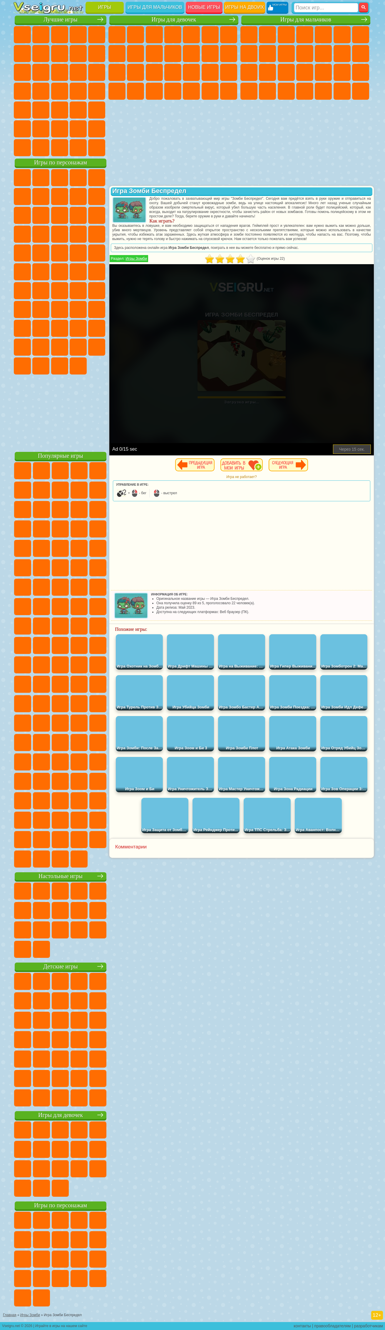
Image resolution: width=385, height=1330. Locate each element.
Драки (342, 53)
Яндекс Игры (40, 53)
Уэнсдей (78, 347)
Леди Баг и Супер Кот (96, 196)
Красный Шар (59, 196)
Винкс (228, 91)
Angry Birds (78, 215)
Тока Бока (96, 328)
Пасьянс (22, 91)
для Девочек (40, 34)
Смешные (22, 72)
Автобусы (304, 91)
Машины (248, 53)
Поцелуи (228, 53)
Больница (172, 72)
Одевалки (191, 53)
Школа (78, 128)
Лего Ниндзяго (96, 177)
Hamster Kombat (59, 365)
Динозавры (78, 91)
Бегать (342, 91)
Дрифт (286, 91)
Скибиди (22, 365)
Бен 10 (267, 91)
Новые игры (204, 7)
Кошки (172, 53)
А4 (40, 309)
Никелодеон (40, 128)
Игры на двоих (244, 7)
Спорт (96, 53)
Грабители (342, 72)
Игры (104, 7)
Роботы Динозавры (304, 72)
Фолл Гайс (40, 290)
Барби (172, 34)
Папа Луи (116, 72)
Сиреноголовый (59, 290)
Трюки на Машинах (59, 110)
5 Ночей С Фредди (22, 196)
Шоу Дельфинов (22, 234)
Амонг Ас (78, 290)
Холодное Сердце (154, 53)
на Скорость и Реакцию (40, 110)
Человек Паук (78, 253)
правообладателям (332, 1326)
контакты (302, 1326)
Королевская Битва (342, 34)
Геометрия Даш (78, 53)
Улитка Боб (40, 196)
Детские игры (60, 966)
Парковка (248, 34)
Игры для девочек (174, 19)
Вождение (22, 147)
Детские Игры (78, 34)
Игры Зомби (136, 258)
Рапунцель (154, 72)
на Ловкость (22, 53)
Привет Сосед (59, 328)
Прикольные (96, 91)
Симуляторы (59, 34)
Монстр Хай (210, 34)
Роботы (267, 72)
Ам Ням (96, 215)
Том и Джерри (78, 271)
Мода (135, 91)
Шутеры (323, 91)
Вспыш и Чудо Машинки (78, 234)
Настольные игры (60, 876)
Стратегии (286, 34)
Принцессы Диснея (116, 91)
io (40, 72)
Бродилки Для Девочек (228, 34)
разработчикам (368, 1326)
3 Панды (40, 234)
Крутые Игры (59, 128)
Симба (40, 347)
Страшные (59, 72)
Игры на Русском (40, 91)
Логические (78, 72)
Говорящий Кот (78, 177)
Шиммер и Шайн (40, 271)
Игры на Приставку (96, 147)
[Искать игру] (326, 8)
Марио (59, 253)
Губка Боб (40, 177)
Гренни (78, 309)
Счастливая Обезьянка (59, 271)
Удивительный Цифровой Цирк (78, 365)
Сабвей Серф (59, 215)
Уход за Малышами (154, 91)
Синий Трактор (22, 290)
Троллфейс (78, 196)
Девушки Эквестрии (135, 34)
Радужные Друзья (78, 328)
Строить (78, 147)
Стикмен (304, 53)
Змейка (78, 110)
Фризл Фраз (96, 253)
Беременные (135, 72)
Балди (59, 309)
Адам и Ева (22, 271)
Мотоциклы (286, 53)
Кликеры (96, 72)
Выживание (323, 72)
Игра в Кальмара (22, 309)
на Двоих (96, 34)
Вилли (22, 177)
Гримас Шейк (40, 365)
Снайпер (248, 72)
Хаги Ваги (96, 309)
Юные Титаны (96, 271)
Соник (96, 234)
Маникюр (191, 72)
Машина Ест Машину (360, 72)
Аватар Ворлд (22, 347)
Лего (40, 215)
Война (59, 147)
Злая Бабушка (22, 215)
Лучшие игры (60, 19)
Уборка (191, 91)
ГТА (248, 91)
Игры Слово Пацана (59, 347)
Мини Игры (22, 110)
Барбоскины (22, 253)
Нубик (40, 328)
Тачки (59, 234)
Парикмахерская (210, 53)
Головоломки (96, 110)
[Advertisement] (60, 412)
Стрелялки (360, 91)
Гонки (360, 53)
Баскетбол (96, 128)
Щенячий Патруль (59, 177)
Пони (116, 34)
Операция (210, 72)
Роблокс (22, 328)
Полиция (286, 72)
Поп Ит (59, 53)
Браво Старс (96, 290)
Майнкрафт (360, 34)
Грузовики (323, 53)
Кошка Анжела (135, 53)
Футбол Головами (40, 147)
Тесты (191, 34)
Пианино (210, 91)
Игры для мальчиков (155, 7)
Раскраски (116, 53)
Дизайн (172, 91)
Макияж (228, 72)
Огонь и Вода (154, 34)
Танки (304, 34)
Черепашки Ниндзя (267, 53)
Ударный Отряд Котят (40, 253)
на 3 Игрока (22, 128)
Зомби (323, 34)
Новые (22, 34)
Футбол (267, 34)
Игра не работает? (241, 477)
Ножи (59, 91)
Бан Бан (96, 347)
